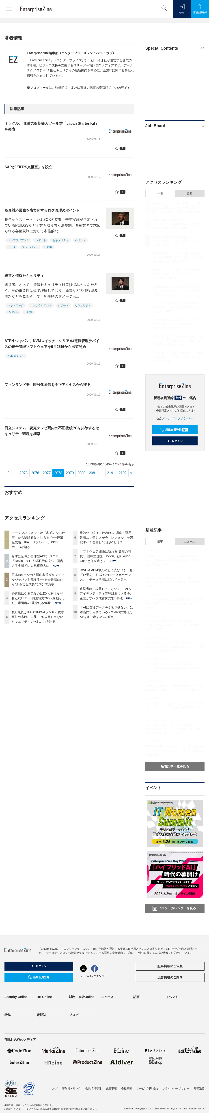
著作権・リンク (71, 1088)
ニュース (189, 541)
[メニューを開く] (9, 9)
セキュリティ (60, 240)
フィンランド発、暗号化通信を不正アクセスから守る (47, 385)
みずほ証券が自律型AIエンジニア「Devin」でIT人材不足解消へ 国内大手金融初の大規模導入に (37, 560)
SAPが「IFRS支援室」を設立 (28, 167)
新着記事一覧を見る (175, 766)
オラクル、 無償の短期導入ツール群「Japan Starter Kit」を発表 (51, 126)
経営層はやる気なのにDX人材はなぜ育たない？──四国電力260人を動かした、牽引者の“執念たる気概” (38, 598)
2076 (35, 473)
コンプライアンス (18, 240)
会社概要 (126, 1088)
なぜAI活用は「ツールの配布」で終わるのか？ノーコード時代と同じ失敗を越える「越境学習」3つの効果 (174, 668)
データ (12, 247)
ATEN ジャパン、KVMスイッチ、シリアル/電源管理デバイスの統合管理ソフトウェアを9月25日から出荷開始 (51, 344)
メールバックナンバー (175, 418)
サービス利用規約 (147, 1088)
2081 (93, 473)
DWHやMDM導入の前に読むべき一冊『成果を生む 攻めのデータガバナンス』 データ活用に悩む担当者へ (106, 574)
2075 (24, 473)
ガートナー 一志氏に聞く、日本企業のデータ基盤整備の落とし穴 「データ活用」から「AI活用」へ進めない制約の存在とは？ (174, 729)
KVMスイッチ (16, 356)
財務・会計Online (82, 997)
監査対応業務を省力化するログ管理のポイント (42, 210)
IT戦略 (48, 247)
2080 (82, 473)
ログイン (174, 441)
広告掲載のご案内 (170, 977)
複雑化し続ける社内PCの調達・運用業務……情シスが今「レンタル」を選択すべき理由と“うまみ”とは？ (106, 537)
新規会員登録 (173, 429)
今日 (160, 193)
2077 (47, 473)
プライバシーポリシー (175, 1088)
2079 (70, 473)
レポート (40, 240)
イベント (80, 240)
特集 (7, 1015)
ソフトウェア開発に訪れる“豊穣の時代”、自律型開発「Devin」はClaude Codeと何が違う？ (105, 556)
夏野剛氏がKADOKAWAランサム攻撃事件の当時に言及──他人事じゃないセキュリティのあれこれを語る (38, 616)
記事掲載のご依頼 (170, 966)
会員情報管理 (93, 1088)
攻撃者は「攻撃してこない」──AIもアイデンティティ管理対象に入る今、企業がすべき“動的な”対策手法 (106, 593)
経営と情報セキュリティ (24, 276)
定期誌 (41, 1015)
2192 (123, 473)
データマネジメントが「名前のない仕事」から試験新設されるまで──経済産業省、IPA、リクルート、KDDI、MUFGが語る (178, 207)
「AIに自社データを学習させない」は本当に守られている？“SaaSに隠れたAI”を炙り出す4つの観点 (106, 612)
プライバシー (30, 247)
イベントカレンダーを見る (174, 908)
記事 (160, 541)
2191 (111, 473)
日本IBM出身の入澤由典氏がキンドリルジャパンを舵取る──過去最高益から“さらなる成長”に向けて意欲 (38, 579)
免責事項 (111, 1088)
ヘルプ (54, 1088)
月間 (189, 193)
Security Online (16, 997)
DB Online (44, 997)
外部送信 (199, 1088)
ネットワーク (16, 305)
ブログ (73, 1015)
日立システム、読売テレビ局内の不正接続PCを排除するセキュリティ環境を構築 (51, 431)
